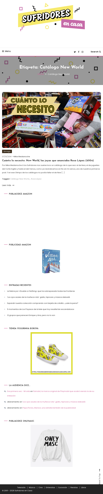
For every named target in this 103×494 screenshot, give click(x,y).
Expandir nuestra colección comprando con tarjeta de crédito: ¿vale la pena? (42, 303)
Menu (6, 51)
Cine (40, 488)
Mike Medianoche (22, 156)
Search (96, 51)
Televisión (21, 488)
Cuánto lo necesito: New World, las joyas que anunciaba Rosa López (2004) (48, 160)
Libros (83, 488)
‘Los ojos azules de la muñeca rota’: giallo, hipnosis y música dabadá (38, 297)
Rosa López (36, 179)
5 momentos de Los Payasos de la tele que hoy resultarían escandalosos (40, 309)
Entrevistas (50, 488)
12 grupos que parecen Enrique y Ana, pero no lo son (31, 315)
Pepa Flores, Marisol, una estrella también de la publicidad (49, 407)
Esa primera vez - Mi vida (18, 391)
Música (32, 488)
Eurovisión (62, 488)
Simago (7, 151)
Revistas (74, 488)
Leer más (8, 185)
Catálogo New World (19, 179)
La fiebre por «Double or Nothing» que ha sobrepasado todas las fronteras (41, 291)
